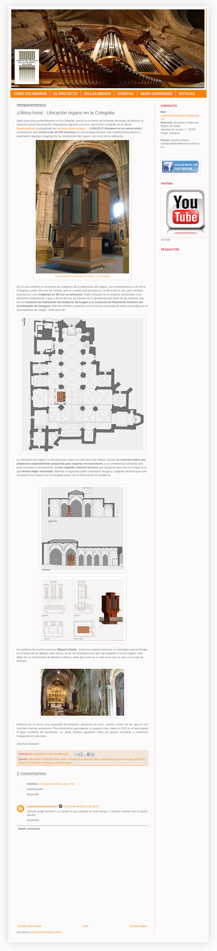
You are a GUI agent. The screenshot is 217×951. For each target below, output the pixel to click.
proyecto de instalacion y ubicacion (35, 762)
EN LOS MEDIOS (97, 94)
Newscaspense (26, 128)
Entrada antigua (138, 926)
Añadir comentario (29, 828)
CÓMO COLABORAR (30, 94)
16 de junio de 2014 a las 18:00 (81, 806)
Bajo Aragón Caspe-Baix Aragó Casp (47, 759)
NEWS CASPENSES (156, 94)
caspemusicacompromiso (42, 806)
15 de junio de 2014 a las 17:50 (56, 783)
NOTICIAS (187, 94)
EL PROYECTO (65, 94)
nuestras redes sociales (71, 128)
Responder (33, 794)
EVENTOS (126, 94)
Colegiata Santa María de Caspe (83, 759)
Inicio (85, 926)
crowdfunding (108, 759)
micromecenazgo (124, 759)
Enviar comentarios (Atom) (47, 932)
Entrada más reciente (30, 926)
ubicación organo (63, 762)
